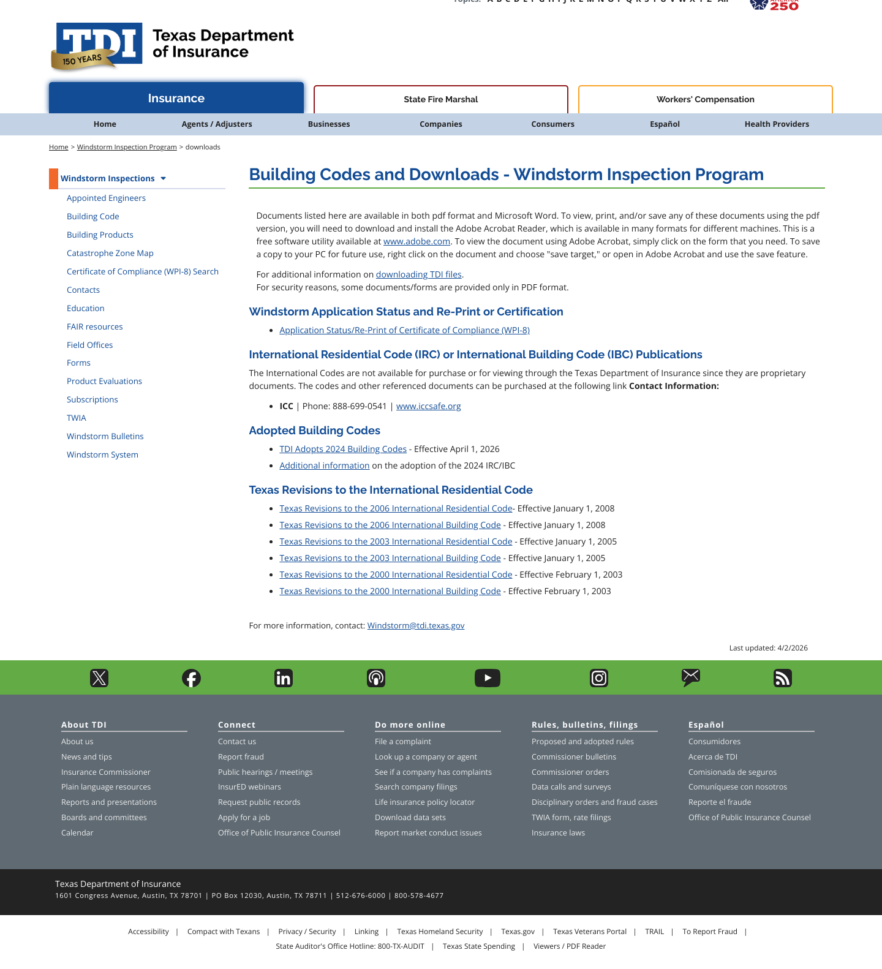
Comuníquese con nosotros (737, 787)
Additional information (324, 466)
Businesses (329, 124)
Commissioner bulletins (574, 757)
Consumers (553, 124)
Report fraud (241, 757)
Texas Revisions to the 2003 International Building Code (390, 558)
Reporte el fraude (720, 802)
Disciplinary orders (565, 802)
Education (86, 308)
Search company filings (416, 787)
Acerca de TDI (712, 757)
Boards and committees (104, 817)
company (428, 757)
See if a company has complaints (433, 772)
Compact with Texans (223, 932)
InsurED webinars (249, 787)
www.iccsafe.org (428, 406)
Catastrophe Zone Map (110, 252)
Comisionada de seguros (732, 772)
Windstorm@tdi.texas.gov (416, 625)
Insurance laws (558, 833)
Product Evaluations (104, 380)
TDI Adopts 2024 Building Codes (343, 449)
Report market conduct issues (428, 833)
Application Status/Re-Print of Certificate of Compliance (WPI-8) (404, 330)
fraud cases (637, 802)
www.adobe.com (416, 241)
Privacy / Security (307, 932)
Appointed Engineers (106, 197)
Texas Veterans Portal (590, 932)
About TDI (84, 725)
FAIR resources (95, 326)
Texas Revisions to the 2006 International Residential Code (395, 509)
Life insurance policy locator (425, 802)
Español (665, 124)
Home (105, 124)
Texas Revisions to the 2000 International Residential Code (395, 575)
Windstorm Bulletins (105, 436)
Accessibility (148, 932)
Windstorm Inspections (108, 178)
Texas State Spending (479, 946)
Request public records (259, 802)
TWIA (76, 417)
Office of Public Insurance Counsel (279, 833)
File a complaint (403, 741)
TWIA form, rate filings (571, 817)
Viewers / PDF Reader (569, 946)
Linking (367, 932)
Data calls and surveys (571, 787)
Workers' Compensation (706, 100)
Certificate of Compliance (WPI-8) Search (143, 271)
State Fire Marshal (441, 100)
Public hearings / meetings (265, 772)
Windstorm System (102, 454)
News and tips (86, 757)
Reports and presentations (109, 802)
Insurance (176, 98)
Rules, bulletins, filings (585, 725)
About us (77, 741)
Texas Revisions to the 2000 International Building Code (390, 591)
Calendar (77, 833)
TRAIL (654, 932)
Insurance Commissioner (106, 772)
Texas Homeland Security (440, 932)
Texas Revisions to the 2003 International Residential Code (395, 542)
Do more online (410, 725)
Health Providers (777, 124)
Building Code (93, 216)
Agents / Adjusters (217, 124)
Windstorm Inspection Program (127, 147)
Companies (441, 124)
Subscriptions (92, 399)
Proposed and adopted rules (583, 741)
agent (467, 757)
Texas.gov (518, 932)
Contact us (237, 741)
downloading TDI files (419, 275)
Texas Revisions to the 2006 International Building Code (390, 525)
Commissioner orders (570, 772)
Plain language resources (106, 787)
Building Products (100, 234)
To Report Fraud (710, 932)
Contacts (83, 289)
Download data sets (410, 817)
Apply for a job (244, 817)
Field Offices (90, 344)
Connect (237, 725)
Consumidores (714, 741)
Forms (79, 362)
